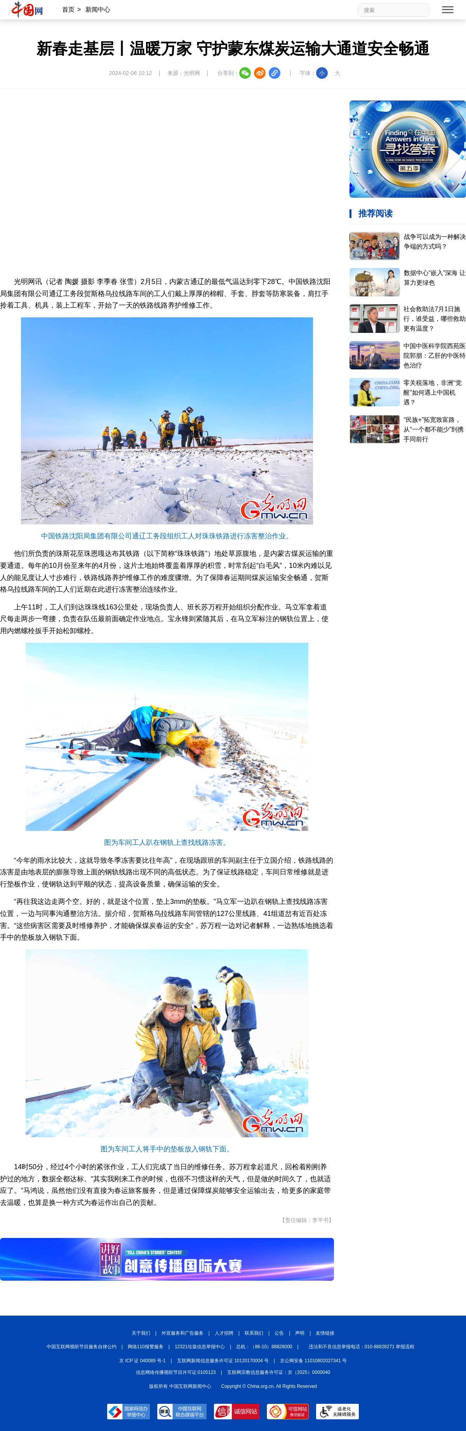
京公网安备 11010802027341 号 (313, 1360)
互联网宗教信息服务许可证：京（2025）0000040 (278, 1372)
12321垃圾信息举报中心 (200, 1346)
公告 (279, 1333)
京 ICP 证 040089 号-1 (142, 1360)
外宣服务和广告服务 (182, 1333)
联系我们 (254, 1333)
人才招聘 (224, 1333)
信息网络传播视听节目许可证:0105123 (176, 1372)
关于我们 (141, 1333)
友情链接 (325, 1333)
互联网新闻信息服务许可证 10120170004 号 (223, 1360)
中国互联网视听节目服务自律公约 (81, 1346)
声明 (299, 1333)
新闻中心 (97, 9)
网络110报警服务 (145, 1346)
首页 (68, 9)
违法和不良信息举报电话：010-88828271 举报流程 (362, 1346)
